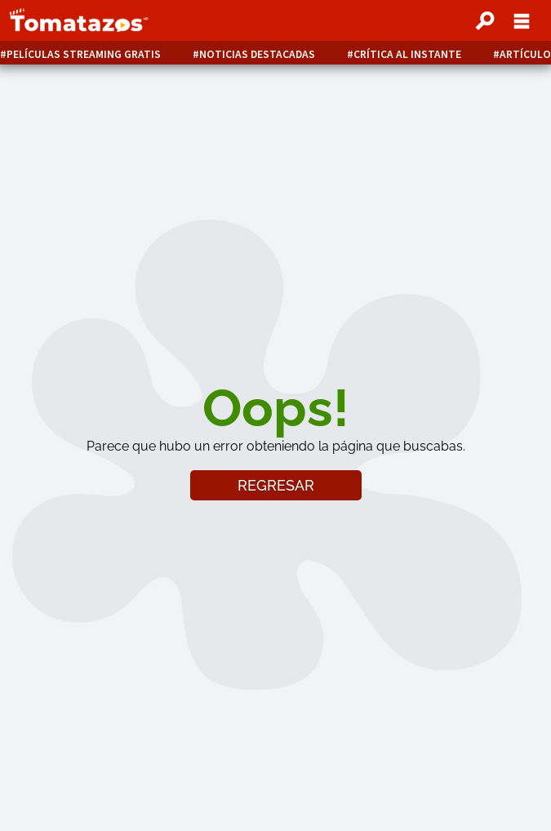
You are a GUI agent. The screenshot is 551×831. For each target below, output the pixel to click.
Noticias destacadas (257, 54)
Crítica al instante (407, 54)
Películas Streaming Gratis (84, 54)
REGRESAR (276, 485)
